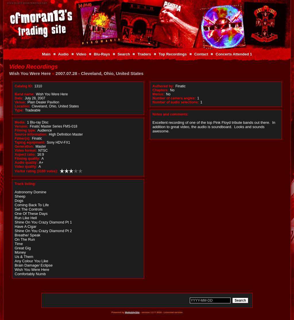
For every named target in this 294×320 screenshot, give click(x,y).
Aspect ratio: (25, 155)
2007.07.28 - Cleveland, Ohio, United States (100, 73)
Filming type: (25, 130)
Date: (19, 98)
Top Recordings (172, 54)
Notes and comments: (170, 114)
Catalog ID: (24, 86)
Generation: (24, 146)
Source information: (31, 134)
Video (81, 54)
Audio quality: (26, 163)
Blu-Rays (102, 54)
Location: (22, 106)
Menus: (158, 94)
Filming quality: (27, 159)
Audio (63, 54)
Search (123, 54)
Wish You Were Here (30, 73)
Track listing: (25, 184)
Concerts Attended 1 (234, 54)
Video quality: (26, 167)
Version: (21, 126)
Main (46, 54)
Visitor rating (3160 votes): (36, 171)
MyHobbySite (132, 312)
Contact (201, 54)
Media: (20, 122)
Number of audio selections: (175, 102)
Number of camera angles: (174, 98)
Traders (144, 54)
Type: (19, 110)
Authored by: (163, 86)
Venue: (20, 102)
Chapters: (160, 90)
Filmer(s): (22, 138)
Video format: (26, 151)
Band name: (24, 94)
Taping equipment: (30, 142)
